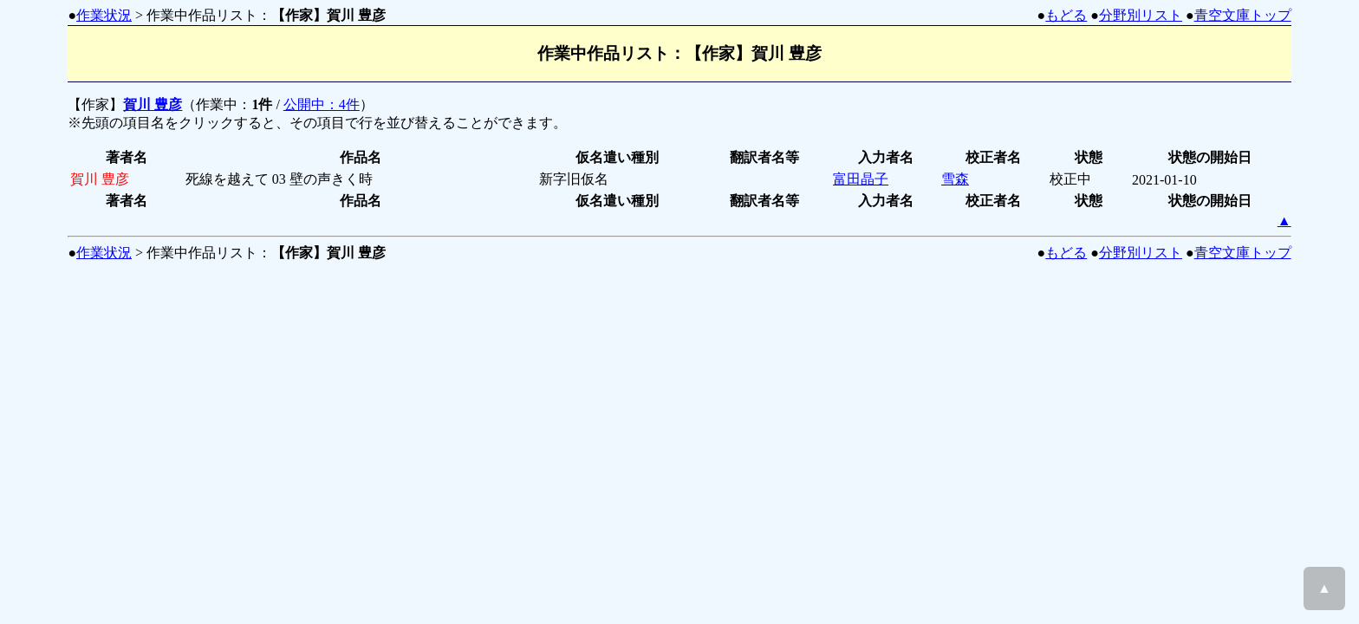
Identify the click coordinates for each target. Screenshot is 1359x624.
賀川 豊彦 (152, 104)
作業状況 (104, 15)
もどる (1066, 15)
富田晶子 (860, 179)
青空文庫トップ (1242, 15)
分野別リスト (1140, 15)
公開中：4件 (321, 104)
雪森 (955, 179)
